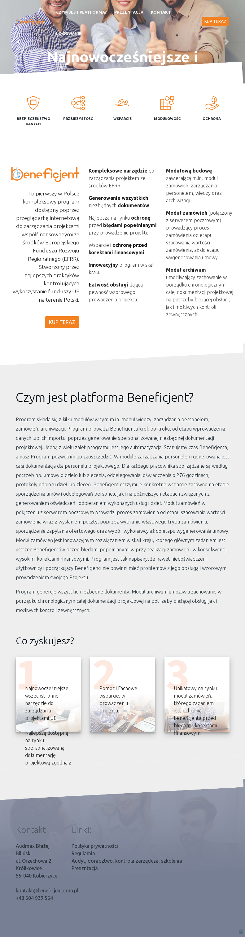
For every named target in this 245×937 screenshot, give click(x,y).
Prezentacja (128, 12)
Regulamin (83, 853)
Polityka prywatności (95, 846)
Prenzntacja (85, 868)
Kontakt (161, 12)
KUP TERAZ (215, 21)
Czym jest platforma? (81, 12)
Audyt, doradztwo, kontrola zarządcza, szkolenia (127, 861)
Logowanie (68, 33)
